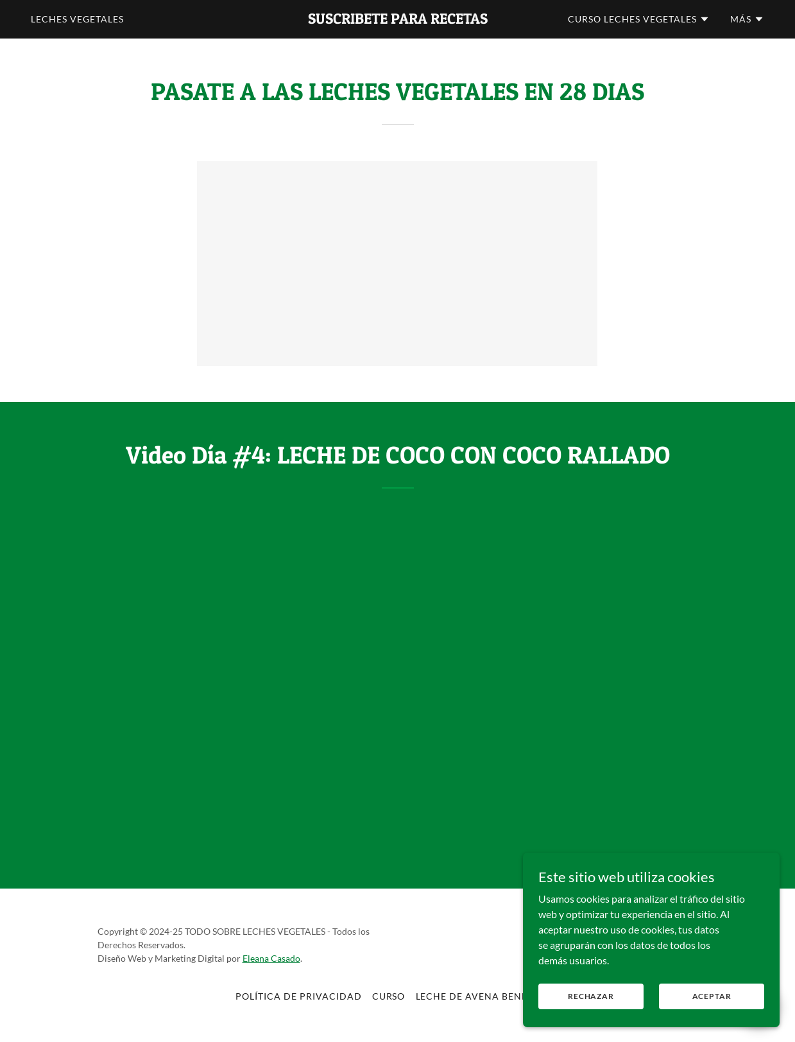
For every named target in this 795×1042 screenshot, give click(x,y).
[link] (397, 19)
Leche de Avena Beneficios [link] (488, 996)
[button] (639, 19)
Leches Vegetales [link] (77, 18)
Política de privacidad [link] (298, 996)
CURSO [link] (389, 996)
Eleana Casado (271, 958)
